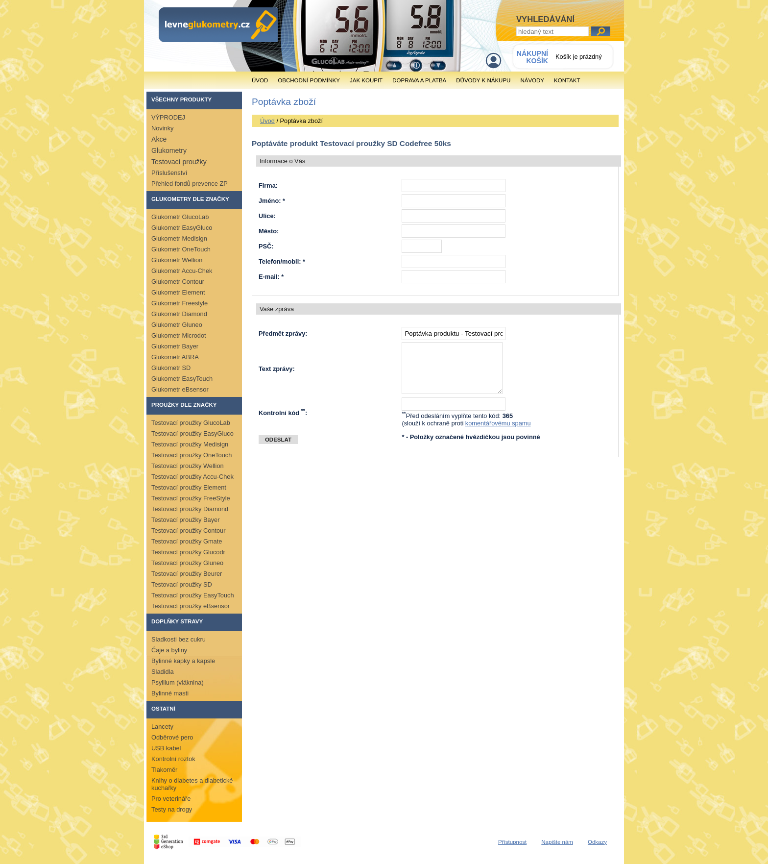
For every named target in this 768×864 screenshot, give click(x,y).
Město (268, 231)
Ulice (266, 216)
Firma (267, 185)
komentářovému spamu (498, 423)
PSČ (265, 246)
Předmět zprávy (282, 333)
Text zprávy (275, 368)
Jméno (269, 200)
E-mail (268, 276)
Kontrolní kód (282, 413)
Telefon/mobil (279, 261)
